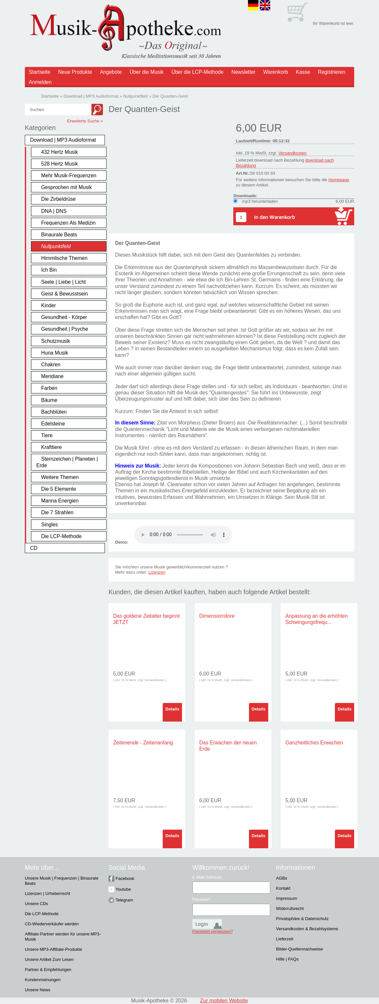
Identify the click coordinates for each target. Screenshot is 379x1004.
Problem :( (183, 535)
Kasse (303, 72)
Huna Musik (54, 353)
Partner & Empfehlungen (48, 969)
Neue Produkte (75, 72)
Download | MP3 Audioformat (63, 140)
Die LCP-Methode (61, 536)
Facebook (121, 878)
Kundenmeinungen (42, 979)
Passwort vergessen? (212, 931)
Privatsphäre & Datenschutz (302, 918)
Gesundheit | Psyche (64, 329)
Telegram (120, 900)
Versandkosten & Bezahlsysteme (307, 928)
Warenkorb (275, 72)
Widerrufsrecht (290, 908)
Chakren (50, 364)
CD (34, 548)
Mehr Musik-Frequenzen (68, 175)
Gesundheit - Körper (64, 317)
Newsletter (243, 72)
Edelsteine (53, 423)
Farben (49, 388)
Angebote (111, 72)
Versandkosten (292, 153)
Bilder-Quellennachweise (299, 949)
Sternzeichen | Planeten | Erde (67, 462)
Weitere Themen (60, 477)
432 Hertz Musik (59, 152)
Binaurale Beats (59, 234)
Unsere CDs (36, 903)
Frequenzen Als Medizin (68, 223)
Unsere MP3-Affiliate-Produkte (53, 949)
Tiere (47, 435)
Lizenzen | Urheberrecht (47, 893)
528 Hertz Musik (59, 164)
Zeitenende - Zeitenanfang (143, 742)
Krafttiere (51, 447)
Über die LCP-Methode (198, 72)
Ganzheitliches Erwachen (314, 742)
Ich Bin (49, 270)
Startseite (39, 72)
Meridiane (52, 376)
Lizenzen (156, 572)
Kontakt (283, 888)
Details (172, 709)
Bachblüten (54, 412)
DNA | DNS (54, 211)
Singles (49, 524)
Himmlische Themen (64, 258)
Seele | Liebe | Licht (63, 282)
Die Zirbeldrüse (58, 199)
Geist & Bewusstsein (64, 293)
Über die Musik (147, 72)
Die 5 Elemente (58, 489)
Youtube (119, 889)
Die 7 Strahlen (57, 512)
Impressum (286, 898)
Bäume (49, 400)
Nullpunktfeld (56, 246)
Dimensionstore (217, 616)
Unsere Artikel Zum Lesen (49, 959)
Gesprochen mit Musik (66, 187)
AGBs (281, 878)
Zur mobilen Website (224, 1000)
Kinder (48, 305)
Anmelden (40, 82)
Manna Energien (59, 500)
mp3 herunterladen (260, 201)
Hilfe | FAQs (287, 959)
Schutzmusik (55, 341)
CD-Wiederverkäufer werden (52, 923)
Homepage (338, 179)
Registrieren (331, 72)
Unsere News (37, 989)
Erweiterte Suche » (85, 121)
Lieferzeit (284, 938)
